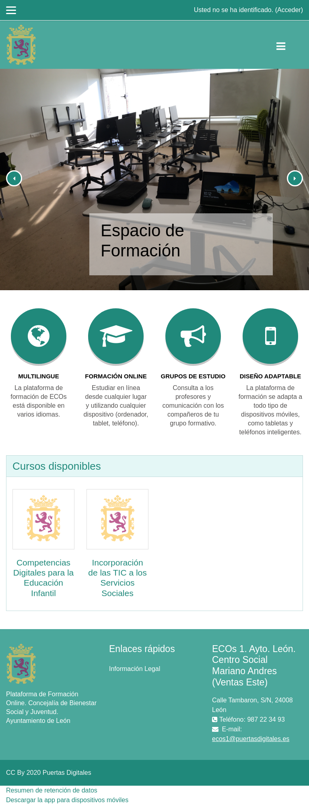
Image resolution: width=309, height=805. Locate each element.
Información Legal (134, 668)
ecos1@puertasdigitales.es (250, 738)
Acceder (289, 9)
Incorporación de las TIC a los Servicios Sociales (117, 578)
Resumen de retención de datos (51, 790)
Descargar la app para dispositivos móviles (67, 800)
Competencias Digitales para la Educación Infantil (43, 578)
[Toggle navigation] (287, 45)
